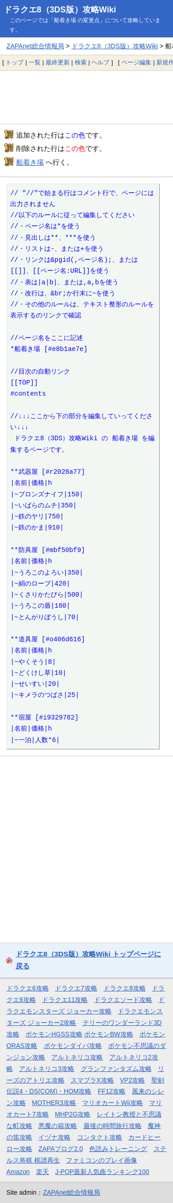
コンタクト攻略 (99, 1137)
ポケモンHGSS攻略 (53, 1034)
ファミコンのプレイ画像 (101, 1160)
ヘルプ (100, 62)
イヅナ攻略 (54, 1137)
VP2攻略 (132, 1080)
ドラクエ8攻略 (124, 988)
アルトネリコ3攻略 (46, 1068)
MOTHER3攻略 (54, 1102)
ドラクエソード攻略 (123, 999)
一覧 (35, 62)
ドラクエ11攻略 (65, 999)
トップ (15, 62)
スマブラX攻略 (92, 1080)
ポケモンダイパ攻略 (73, 1045)
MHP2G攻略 (72, 1114)
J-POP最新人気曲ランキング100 (102, 1171)
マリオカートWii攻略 (112, 1102)
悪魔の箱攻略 (57, 1125)
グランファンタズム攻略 (116, 1068)
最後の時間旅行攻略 (113, 1125)
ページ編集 (136, 62)
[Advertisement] (86, 97)
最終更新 (58, 62)
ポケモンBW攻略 (108, 1034)
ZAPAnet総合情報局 (35, 46)
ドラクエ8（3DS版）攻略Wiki (60, 9)
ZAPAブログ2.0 (60, 1148)
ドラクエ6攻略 (27, 988)
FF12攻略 (111, 1091)
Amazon (18, 1171)
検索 (81, 62)
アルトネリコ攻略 (77, 1057)
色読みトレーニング (118, 1148)
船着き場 (30, 162)
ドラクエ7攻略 (76, 988)
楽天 (42, 1171)
